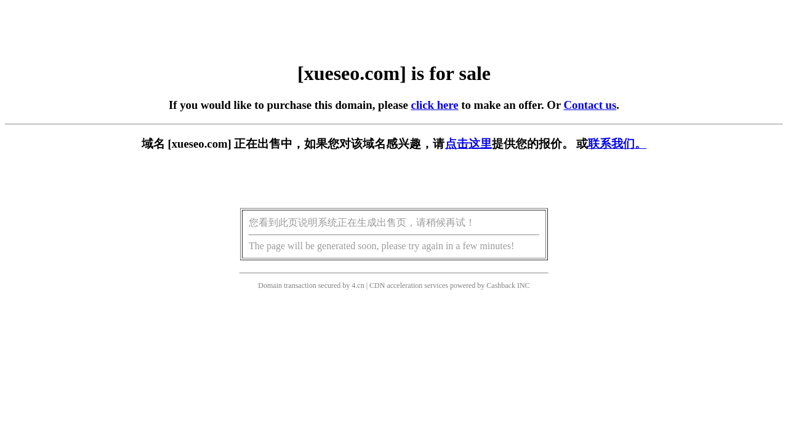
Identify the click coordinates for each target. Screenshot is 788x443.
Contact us (590, 104)
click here (435, 104)
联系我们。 (617, 143)
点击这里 (468, 143)
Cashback (500, 285)
